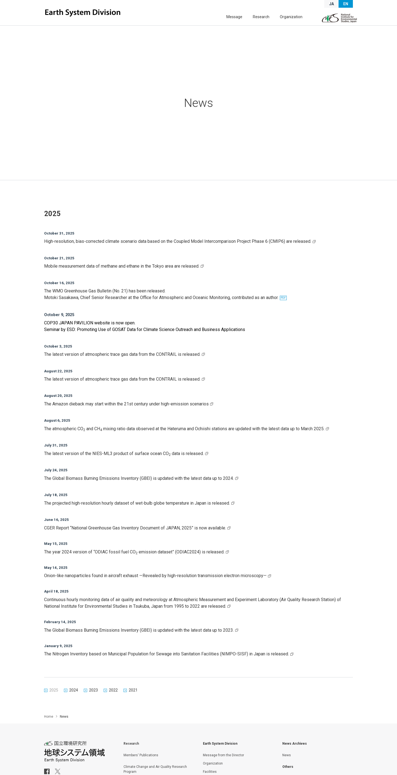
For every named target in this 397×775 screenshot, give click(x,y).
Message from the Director (223, 766)
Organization (293, 18)
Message (244, 18)
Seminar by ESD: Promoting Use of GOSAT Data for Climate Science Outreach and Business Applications (144, 331)
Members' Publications (141, 766)
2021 (133, 700)
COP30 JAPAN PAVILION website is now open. (89, 324)
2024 (73, 700)
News (286, 766)
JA (331, 4)
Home (48, 727)
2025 (53, 700)
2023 (93, 700)
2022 (113, 700)
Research (267, 18)
